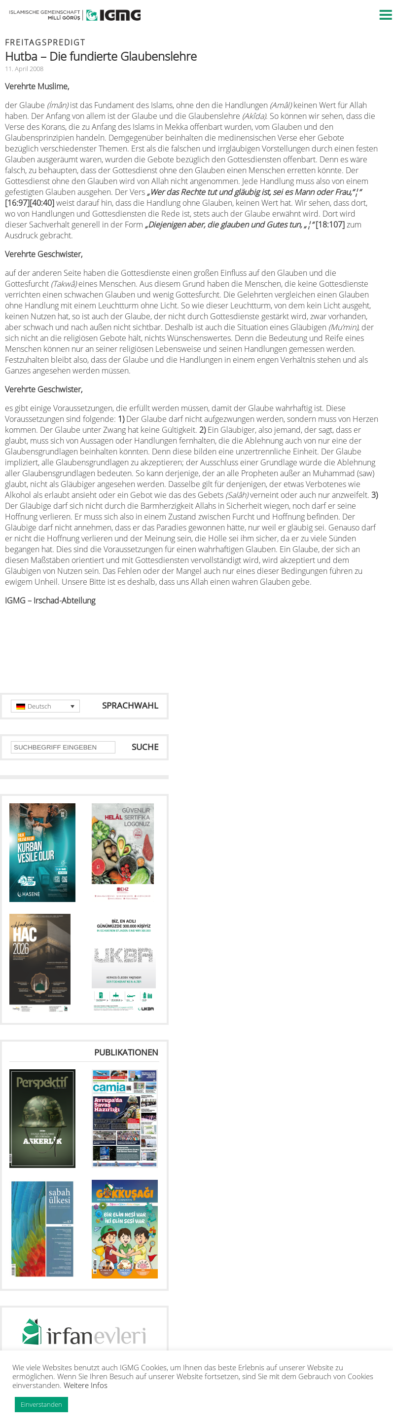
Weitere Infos (85, 1385)
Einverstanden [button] (41, 1404)
